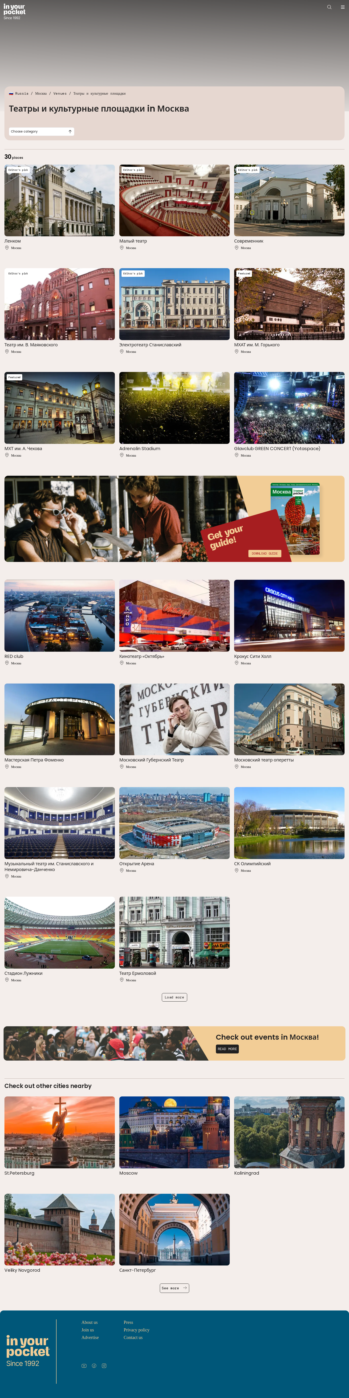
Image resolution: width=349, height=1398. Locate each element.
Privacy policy (137, 1329)
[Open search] (329, 7)
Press (128, 1322)
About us (89, 1322)
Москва (41, 93)
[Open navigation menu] (342, 7)
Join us (87, 1329)
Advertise (90, 1337)
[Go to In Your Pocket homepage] (15, 12)
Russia (21, 93)
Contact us (133, 1337)
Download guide (265, 553)
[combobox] (41, 131)
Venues (60, 93)
